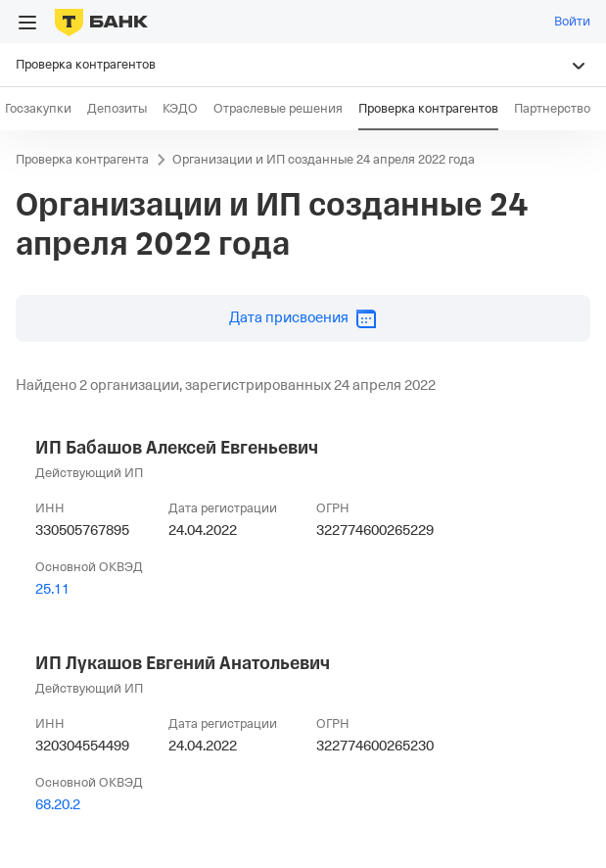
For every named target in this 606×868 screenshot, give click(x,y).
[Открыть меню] (27, 22)
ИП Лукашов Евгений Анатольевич (182, 663)
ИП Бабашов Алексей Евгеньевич (176, 447)
